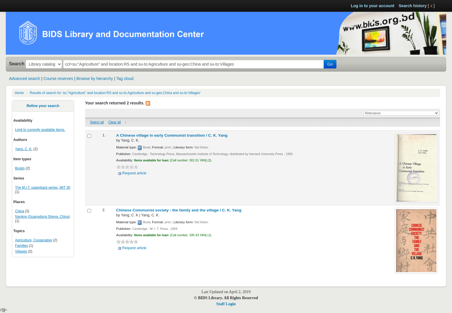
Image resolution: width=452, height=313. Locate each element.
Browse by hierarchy (94, 78)
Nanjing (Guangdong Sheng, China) (42, 217)
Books (20, 168)
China (19, 211)
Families (21, 246)
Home (19, 93)
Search (17, 63)
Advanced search (24, 78)
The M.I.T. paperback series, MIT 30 (42, 188)
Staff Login (226, 304)
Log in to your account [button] (372, 5)
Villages (21, 251)
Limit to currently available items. (40, 130)
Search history (413, 5)
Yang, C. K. (23, 149)
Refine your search (43, 106)
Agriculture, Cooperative (33, 240)
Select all (97, 122)
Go (330, 64)
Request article (134, 173)
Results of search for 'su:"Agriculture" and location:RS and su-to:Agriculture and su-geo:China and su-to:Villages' (115, 93)
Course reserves (58, 78)
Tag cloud (124, 78)
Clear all (114, 122)
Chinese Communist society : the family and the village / (178, 210)
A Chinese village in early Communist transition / (171, 135)
